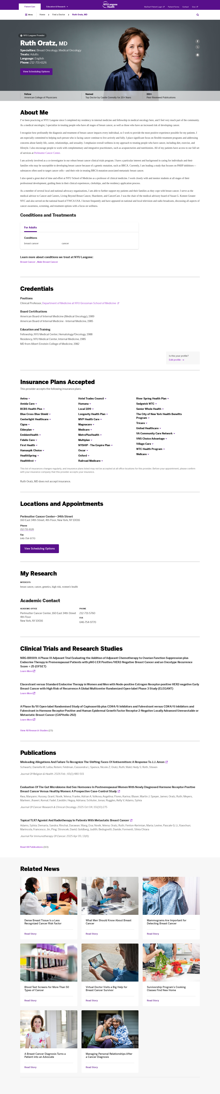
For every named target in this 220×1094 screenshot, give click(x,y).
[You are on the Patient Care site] (29, 6)
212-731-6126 (38, 62)
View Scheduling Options (36, 71)
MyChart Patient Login (154, 7)
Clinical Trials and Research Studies (71, 648)
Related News (39, 868)
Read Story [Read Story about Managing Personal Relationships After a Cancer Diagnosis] (92, 1067)
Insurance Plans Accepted (57, 382)
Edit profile (175, 359)
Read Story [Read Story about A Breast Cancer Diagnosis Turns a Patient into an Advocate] (30, 1067)
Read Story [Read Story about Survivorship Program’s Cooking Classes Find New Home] (153, 1001)
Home (42, 14)
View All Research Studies (36, 730)
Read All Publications (34, 847)
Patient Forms (173, 7)
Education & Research (57, 7)
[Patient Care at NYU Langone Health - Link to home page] (110, 5)
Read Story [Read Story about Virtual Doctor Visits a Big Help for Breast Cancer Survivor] (92, 1001)
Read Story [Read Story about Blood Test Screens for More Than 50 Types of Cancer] (30, 1001)
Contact (185, 7)
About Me (34, 112)
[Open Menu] (29, 15)
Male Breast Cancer (47, 262)
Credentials (36, 288)
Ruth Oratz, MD (79, 14)
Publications (38, 752)
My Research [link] (38, 573)
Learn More (26, 671)
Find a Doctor (58, 14)
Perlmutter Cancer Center (47, 153)
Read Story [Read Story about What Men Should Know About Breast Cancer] (92, 934)
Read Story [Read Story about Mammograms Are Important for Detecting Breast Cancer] (153, 934)
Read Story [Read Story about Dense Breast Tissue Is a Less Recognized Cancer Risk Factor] (30, 934)
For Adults (30, 227)
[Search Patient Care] (197, 14)
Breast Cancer (27, 262)
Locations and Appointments (61, 503)
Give (195, 7)
